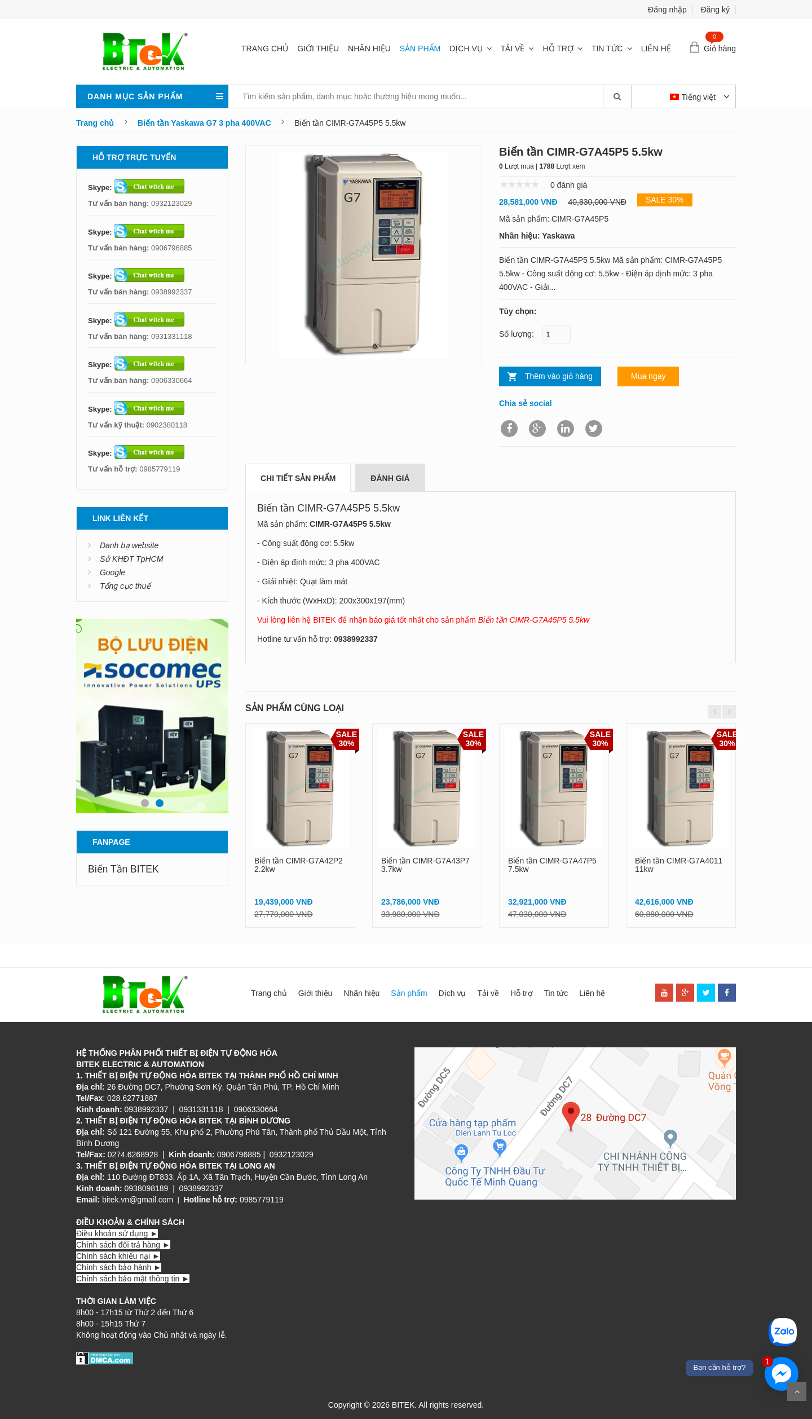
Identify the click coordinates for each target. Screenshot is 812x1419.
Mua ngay (648, 376)
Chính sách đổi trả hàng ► (123, 1244)
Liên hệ (656, 48)
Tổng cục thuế (125, 585)
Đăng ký (715, 9)
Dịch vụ (466, 48)
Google (112, 572)
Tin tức (607, 48)
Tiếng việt (694, 97)
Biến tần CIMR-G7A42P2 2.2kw (298, 865)
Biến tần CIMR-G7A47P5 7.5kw (552, 865)
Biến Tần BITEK (123, 869)
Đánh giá (389, 478)
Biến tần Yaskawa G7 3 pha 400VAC (204, 122)
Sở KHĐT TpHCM (131, 558)
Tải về (513, 48)
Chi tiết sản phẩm (298, 478)
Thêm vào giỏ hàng (559, 376)
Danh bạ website (129, 545)
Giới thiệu (318, 48)
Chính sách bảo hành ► (118, 1267)
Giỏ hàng (720, 48)
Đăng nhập (667, 9)
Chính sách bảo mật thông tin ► (132, 1278)
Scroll (796, 1391)
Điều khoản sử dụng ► (117, 1233)
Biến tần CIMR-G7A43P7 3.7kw (425, 865)
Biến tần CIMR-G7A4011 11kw (678, 865)
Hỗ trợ (557, 48)
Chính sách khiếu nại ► (118, 1256)
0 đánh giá (568, 185)
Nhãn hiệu (369, 48)
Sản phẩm (420, 48)
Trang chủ (264, 48)
